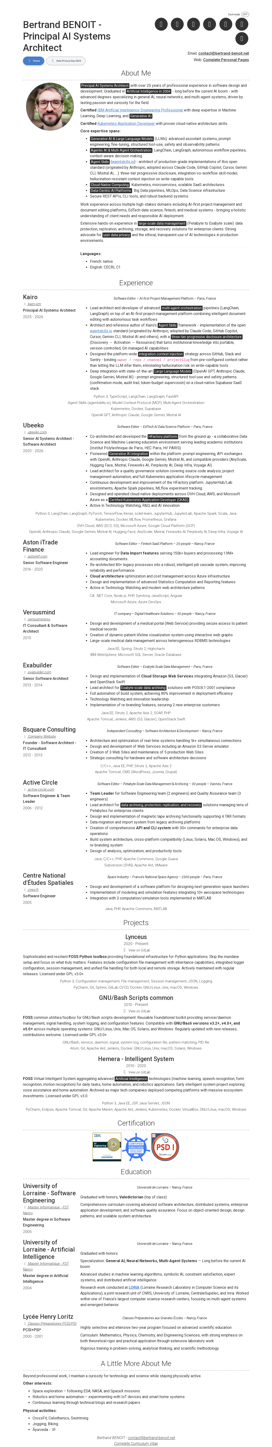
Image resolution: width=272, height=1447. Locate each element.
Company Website (39, 735)
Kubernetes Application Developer (126, 122)
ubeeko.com (35, 431)
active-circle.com (38, 788)
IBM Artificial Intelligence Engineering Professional (140, 109)
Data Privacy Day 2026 (62, 60)
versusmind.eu (36, 618)
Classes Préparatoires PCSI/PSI (50, 1322)
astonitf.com (35, 555)
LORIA (134, 1286)
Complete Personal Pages (226, 60)
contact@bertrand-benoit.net (223, 53)
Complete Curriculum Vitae (136, 1442)
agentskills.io (123, 160)
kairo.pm (32, 302)
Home (33, 60)
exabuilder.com (37, 671)
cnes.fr (31, 888)
